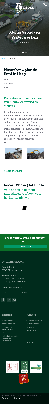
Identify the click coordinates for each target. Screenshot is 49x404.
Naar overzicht (13, 171)
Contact (25, 247)
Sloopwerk (6, 333)
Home (3, 58)
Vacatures (30, 327)
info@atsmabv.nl (14, 287)
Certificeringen (32, 324)
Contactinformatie (13, 262)
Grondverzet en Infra (8, 324)
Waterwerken (7, 320)
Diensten (7, 315)
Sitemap (16, 398)
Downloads (31, 330)
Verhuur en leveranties (6, 340)
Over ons (31, 315)
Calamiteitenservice (10, 336)
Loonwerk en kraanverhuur (7, 328)
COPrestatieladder (34, 320)
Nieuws (13, 58)
